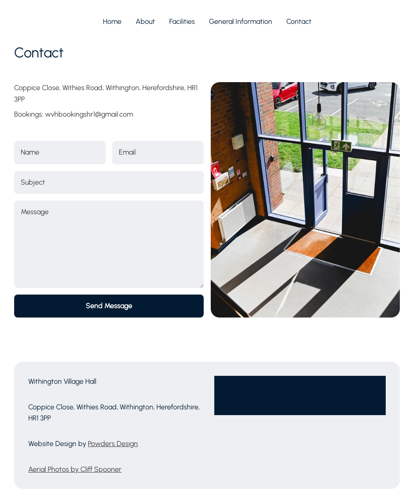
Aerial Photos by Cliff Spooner (75, 469)
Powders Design (113, 443)
